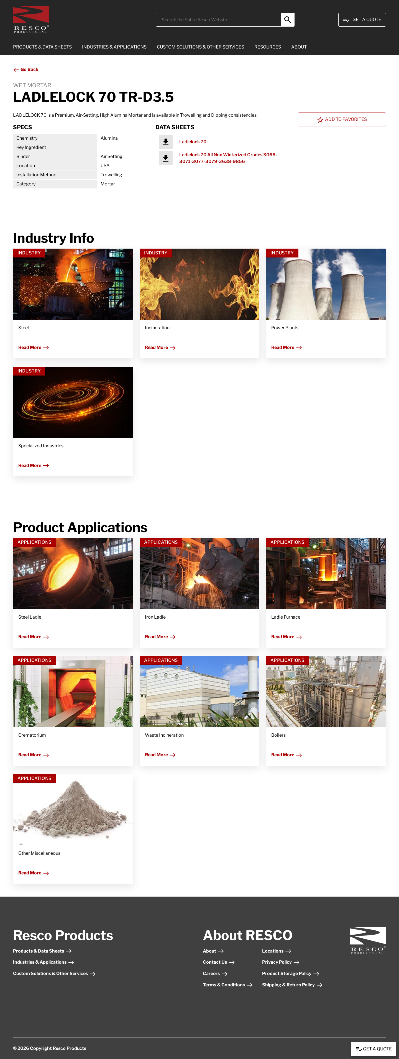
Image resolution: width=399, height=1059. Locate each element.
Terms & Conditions (228, 984)
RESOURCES (267, 47)
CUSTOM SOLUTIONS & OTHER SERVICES (200, 47)
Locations (276, 951)
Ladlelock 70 (192, 141)
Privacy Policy (281, 962)
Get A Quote (362, 19)
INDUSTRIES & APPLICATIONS (114, 47)
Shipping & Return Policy (292, 984)
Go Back (26, 69)
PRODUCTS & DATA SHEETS (42, 47)
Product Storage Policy (290, 973)
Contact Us (219, 962)
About (213, 951)
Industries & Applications (44, 962)
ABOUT (299, 47)
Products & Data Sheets (42, 951)
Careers (215, 973)
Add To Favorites (342, 119)
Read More (33, 347)
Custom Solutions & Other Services (54, 973)
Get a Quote (373, 1049)
